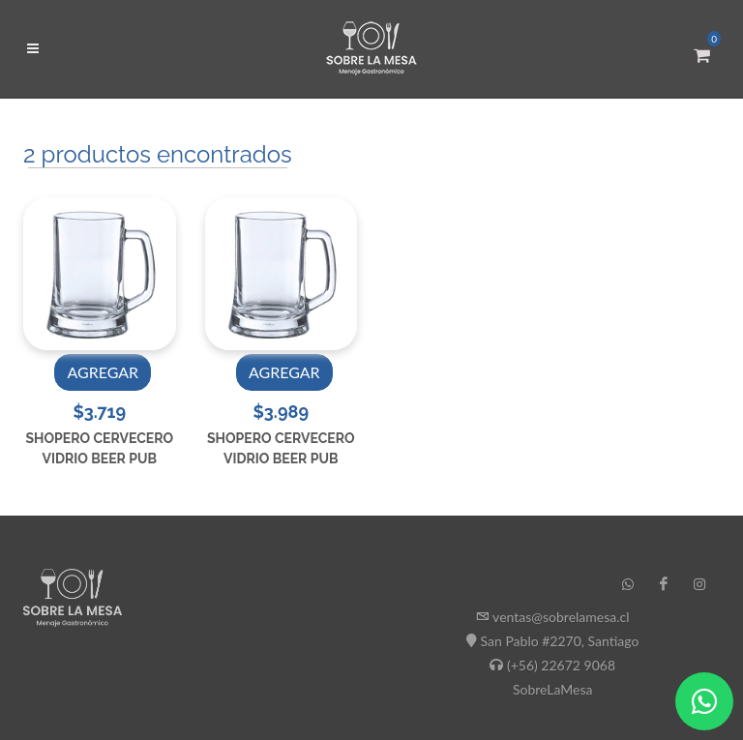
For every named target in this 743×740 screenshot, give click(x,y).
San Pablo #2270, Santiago (560, 641)
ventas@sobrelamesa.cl (560, 616)
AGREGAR (102, 372)
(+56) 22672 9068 (561, 665)
